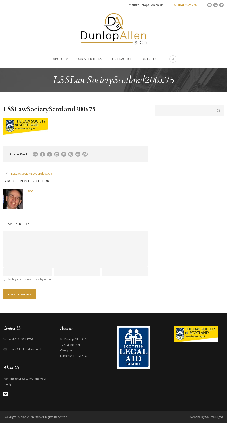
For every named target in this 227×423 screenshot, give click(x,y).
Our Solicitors (89, 59)
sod (30, 190)
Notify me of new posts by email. (30, 279)
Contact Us (149, 59)
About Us (61, 59)
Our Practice (121, 59)
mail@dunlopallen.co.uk (146, 5)
